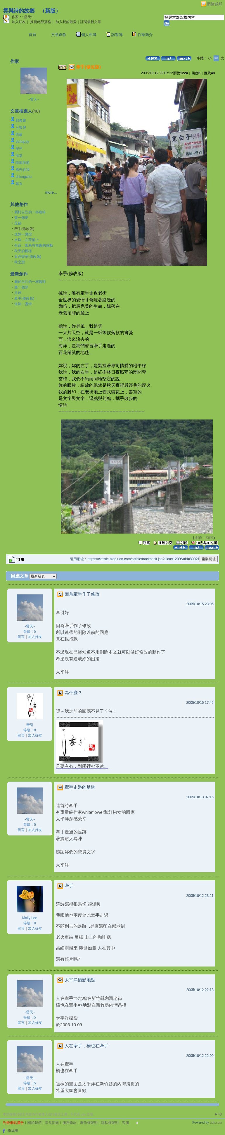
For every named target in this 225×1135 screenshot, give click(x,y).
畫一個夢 (21, 218)
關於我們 (34, 1123)
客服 (125, 1123)
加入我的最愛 (66, 22)
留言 (21, 637)
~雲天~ (33, 99)
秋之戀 (19, 262)
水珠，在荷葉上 (26, 240)
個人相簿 (88, 34)
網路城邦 (214, 4)
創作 (198, 538)
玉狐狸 (20, 127)
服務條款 (70, 1123)
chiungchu (23, 177)
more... (51, 192)
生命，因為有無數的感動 (33, 245)
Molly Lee (29, 918)
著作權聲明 (89, 1123)
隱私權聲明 (110, 1123)
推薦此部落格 (40, 22)
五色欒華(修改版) (27, 256)
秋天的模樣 (23, 251)
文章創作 (58, 34)
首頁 (32, 34)
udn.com (216, 1122)
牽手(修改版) (24, 298)
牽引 (29, 725)
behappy (22, 142)
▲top (218, 1114)
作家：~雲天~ (22, 17)
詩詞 (209, 538)
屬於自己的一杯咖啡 (30, 212)
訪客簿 (117, 34)
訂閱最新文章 (90, 22)
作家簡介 (145, 34)
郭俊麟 (20, 120)
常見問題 (52, 1123)
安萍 (18, 149)
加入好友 (19, 22)
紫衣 (18, 184)
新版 (50, 11)
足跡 (17, 223)
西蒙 (18, 135)
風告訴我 (22, 170)
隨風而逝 (22, 163)
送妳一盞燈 (23, 234)
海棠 (18, 156)
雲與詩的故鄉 (18, 11)
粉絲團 (13, 1131)
